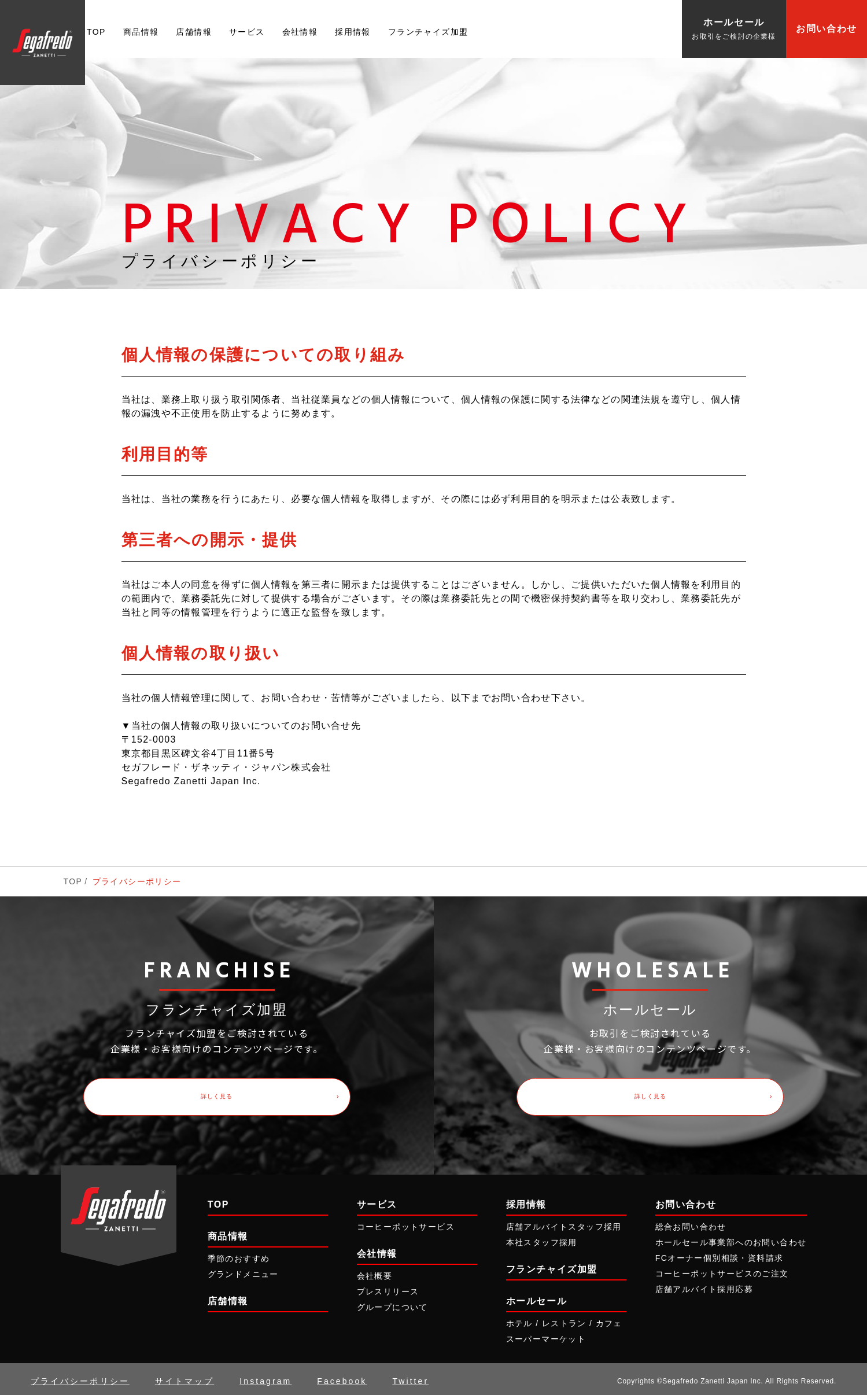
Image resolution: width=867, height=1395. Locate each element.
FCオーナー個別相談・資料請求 (719, 1254)
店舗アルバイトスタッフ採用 (564, 1222)
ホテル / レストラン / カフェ (564, 1319)
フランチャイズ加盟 (428, 31)
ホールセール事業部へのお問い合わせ (731, 1237)
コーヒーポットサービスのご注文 (722, 1269)
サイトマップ (184, 1377)
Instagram (265, 1377)
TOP (96, 31)
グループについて (392, 1303)
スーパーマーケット (546, 1334)
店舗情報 (194, 31)
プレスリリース (388, 1287)
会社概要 (375, 1271)
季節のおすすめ (239, 1254)
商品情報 (141, 31)
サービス (247, 31)
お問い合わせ (826, 29)
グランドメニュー (243, 1269)
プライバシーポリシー (80, 1377)
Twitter (410, 1377)
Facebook (342, 1377)
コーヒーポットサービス (406, 1222)
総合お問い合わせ (690, 1222)
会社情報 (300, 31)
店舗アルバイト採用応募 (704, 1285)
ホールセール (536, 1297)
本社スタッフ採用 (541, 1237)
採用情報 (353, 31)
